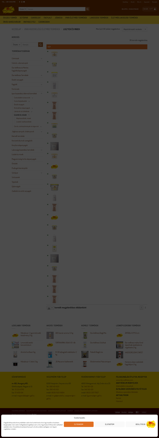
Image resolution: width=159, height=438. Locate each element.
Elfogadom (78, 424)
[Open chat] (151, 424)
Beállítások (141, 424)
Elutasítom (109, 424)
